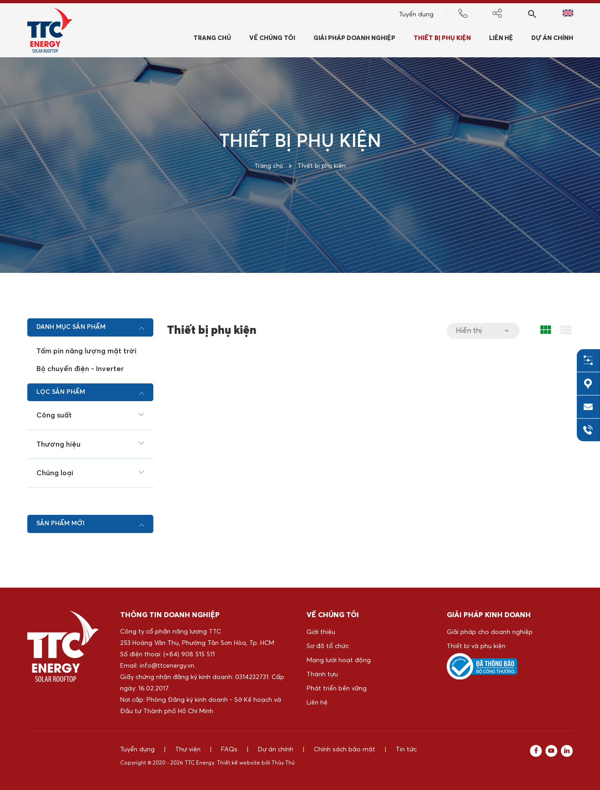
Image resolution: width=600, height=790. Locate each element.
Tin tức (406, 749)
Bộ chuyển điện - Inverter (80, 368)
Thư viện (188, 749)
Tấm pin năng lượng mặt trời (86, 351)
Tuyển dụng (416, 16)
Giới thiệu (321, 632)
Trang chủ (212, 39)
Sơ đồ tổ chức (328, 646)
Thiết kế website (238, 763)
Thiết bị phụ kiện (442, 39)
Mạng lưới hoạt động (339, 660)
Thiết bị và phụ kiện (476, 646)
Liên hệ (501, 39)
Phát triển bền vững (337, 688)
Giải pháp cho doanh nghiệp (490, 632)
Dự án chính (552, 39)
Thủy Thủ (283, 763)
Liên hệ (317, 702)
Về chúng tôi (272, 39)
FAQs (229, 749)
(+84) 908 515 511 (189, 654)
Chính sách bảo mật (344, 749)
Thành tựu (322, 674)
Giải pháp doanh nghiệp (354, 39)
